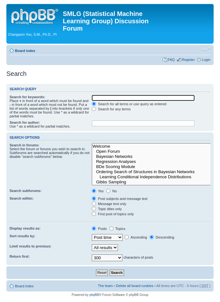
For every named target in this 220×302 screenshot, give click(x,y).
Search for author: (25, 122)
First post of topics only (113, 214)
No (111, 191)
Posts (99, 229)
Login (206, 60)
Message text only (109, 204)
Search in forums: (25, 145)
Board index (25, 51)
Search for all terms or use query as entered (129, 104)
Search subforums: (25, 191)
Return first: (20, 256)
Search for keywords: (27, 97)
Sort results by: (22, 236)
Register (188, 60)
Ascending (136, 237)
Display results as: (25, 228)
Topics (117, 229)
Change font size (205, 49)
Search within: (21, 198)
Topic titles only (106, 209)
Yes (98, 191)
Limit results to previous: (30, 246)
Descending (162, 237)
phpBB (94, 295)
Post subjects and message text (119, 199)
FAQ (171, 60)
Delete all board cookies (134, 286)
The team (105, 286)
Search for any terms (111, 109)
